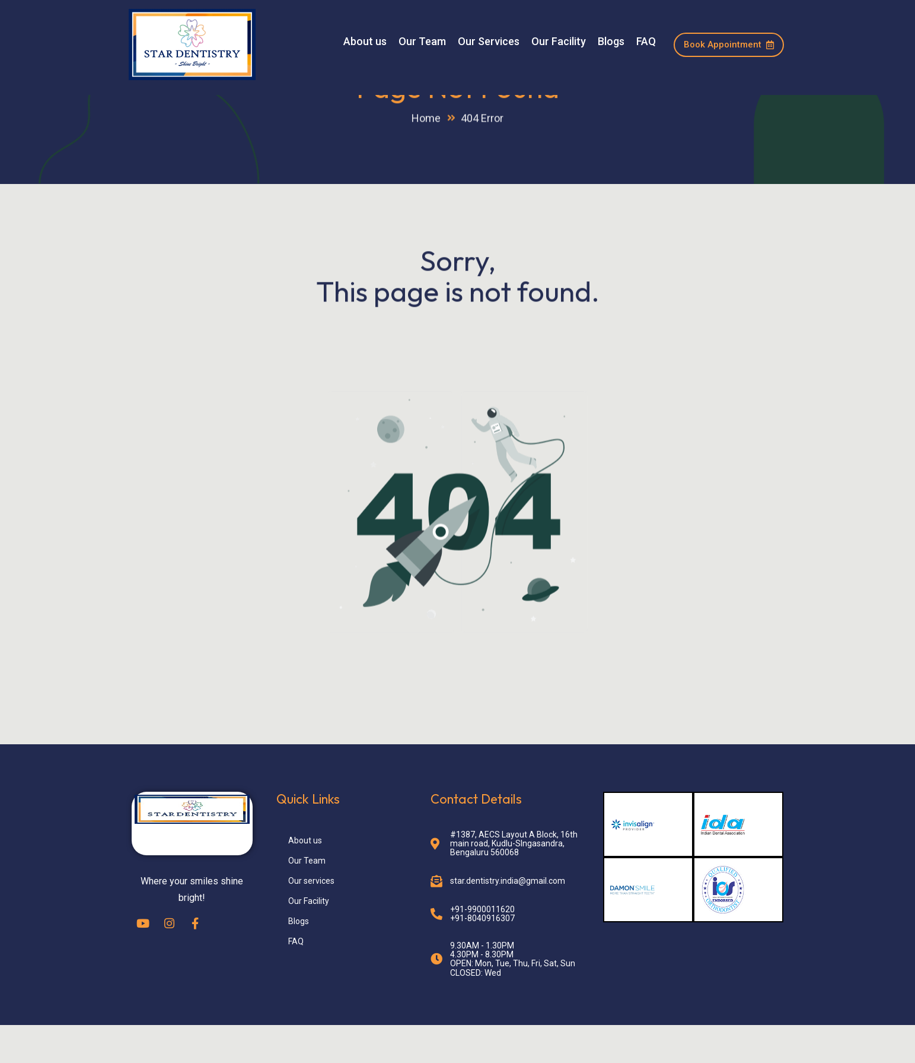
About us (365, 41)
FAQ (646, 41)
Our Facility (558, 41)
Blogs (611, 41)
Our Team (422, 41)
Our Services (488, 41)
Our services (311, 918)
